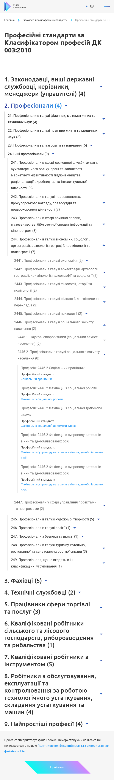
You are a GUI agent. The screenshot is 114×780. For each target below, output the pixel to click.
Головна (9, 20)
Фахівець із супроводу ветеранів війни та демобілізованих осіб (62, 454)
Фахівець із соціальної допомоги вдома (48, 425)
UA (90, 6)
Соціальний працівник (36, 379)
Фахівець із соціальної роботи (42, 399)
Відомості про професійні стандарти (45, 20)
